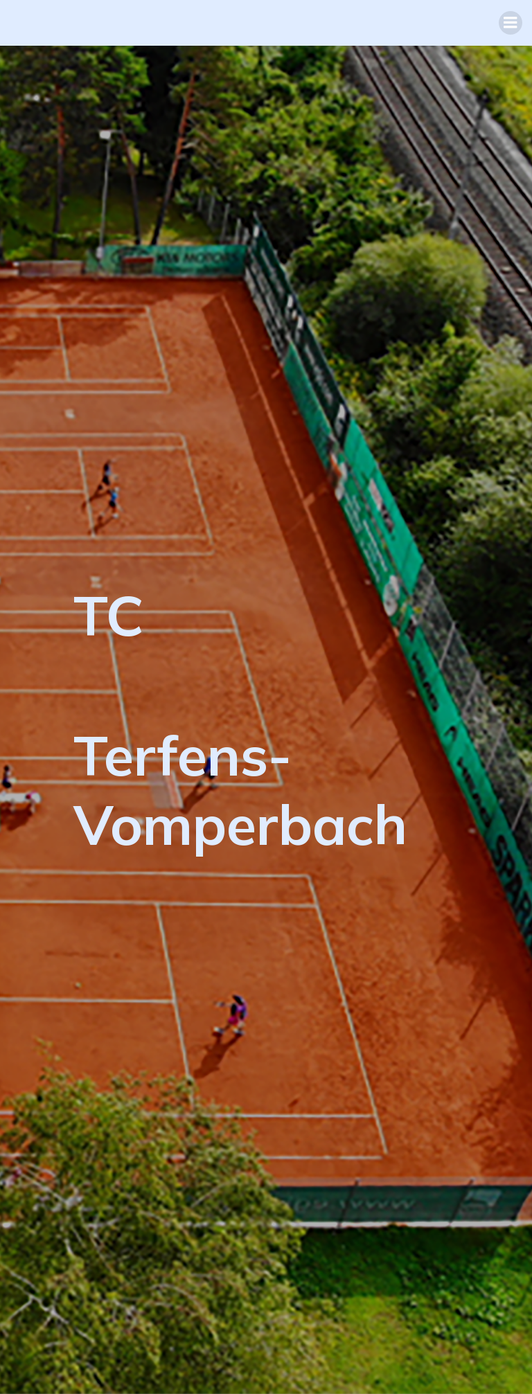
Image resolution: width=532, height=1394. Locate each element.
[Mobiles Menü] (510, 23)
